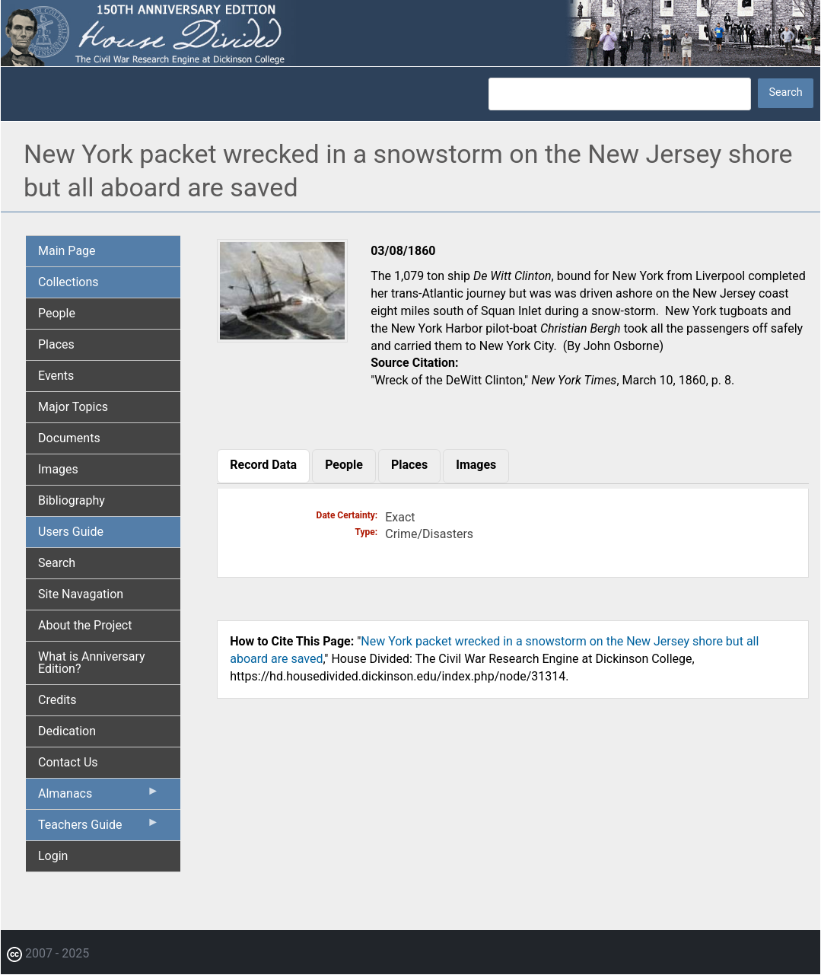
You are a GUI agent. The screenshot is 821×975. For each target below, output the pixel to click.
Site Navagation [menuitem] (80, 594)
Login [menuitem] (53, 856)
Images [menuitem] (58, 469)
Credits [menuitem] (57, 700)
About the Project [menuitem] (85, 625)
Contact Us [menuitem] (68, 762)
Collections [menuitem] (68, 282)
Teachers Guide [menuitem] (98, 828)
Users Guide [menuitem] (70, 531)
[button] (282, 337)
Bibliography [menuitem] (71, 500)
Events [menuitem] (56, 375)
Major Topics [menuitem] (73, 407)
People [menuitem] (56, 313)
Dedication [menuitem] (67, 731)
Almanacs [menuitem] (98, 797)
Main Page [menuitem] (67, 251)
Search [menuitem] (56, 563)
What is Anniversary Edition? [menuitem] (91, 662)
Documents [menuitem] (69, 438)
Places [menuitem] (56, 344)
